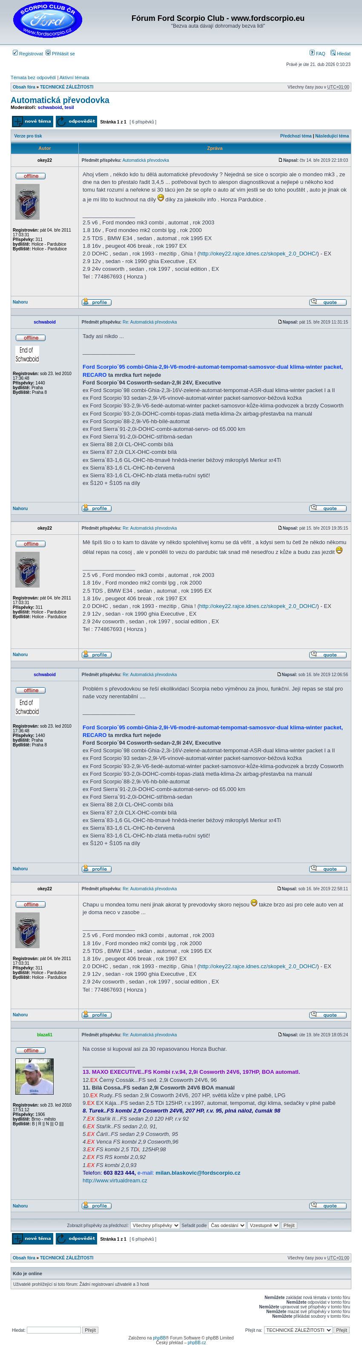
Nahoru (20, 302)
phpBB (159, 1338)
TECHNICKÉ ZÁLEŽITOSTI (66, 87)
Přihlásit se (60, 53)
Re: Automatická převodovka (150, 322)
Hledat (340, 53)
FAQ (317, 53)
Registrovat (28, 53)
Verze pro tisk (28, 136)
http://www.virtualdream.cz (115, 1180)
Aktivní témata (74, 77)
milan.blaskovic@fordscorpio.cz (197, 1173)
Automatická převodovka (60, 100)
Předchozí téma (296, 136)
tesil (69, 107)
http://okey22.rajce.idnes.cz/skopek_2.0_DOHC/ (258, 253)
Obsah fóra (24, 87)
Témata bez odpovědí (33, 77)
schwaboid (50, 107)
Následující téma (332, 136)
